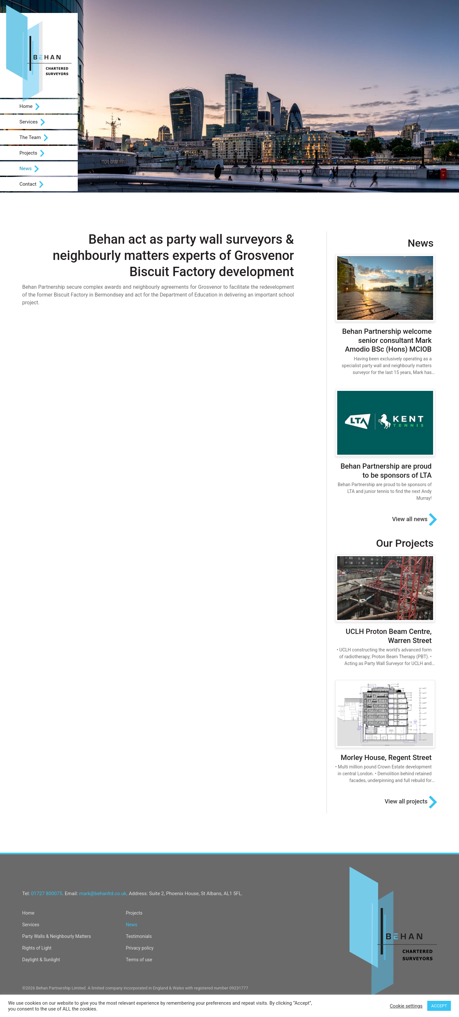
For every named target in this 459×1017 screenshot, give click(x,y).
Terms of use (139, 959)
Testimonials (139, 936)
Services (32, 122)
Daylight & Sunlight (41, 959)
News (29, 168)
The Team (33, 137)
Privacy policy (140, 948)
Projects (31, 153)
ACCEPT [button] (439, 1005)
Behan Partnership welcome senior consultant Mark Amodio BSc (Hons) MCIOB (386, 340)
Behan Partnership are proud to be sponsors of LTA (385, 470)
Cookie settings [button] (406, 1006)
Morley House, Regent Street (386, 758)
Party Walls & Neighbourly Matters (56, 936)
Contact (31, 184)
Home (29, 106)
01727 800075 (46, 893)
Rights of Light (37, 948)
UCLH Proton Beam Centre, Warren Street (388, 636)
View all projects (410, 802)
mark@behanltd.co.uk (102, 893)
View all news (414, 519)
